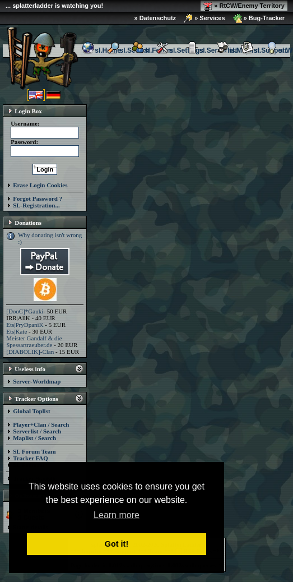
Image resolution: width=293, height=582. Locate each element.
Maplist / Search (34, 438)
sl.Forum (152, 50)
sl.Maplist (238, 50)
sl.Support (263, 50)
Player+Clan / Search (41, 424)
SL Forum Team (34, 451)
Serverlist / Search (37, 431)
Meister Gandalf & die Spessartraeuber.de (34, 341)
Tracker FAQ (30, 458)
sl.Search (128, 50)
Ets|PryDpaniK (24, 324)
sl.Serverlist (211, 50)
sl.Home (101, 50)
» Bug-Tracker (259, 18)
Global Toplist (31, 411)
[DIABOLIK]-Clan (30, 351)
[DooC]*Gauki (24, 311)
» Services (204, 18)
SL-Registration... (36, 205)
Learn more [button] (116, 515)
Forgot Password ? (37, 198)
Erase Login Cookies (40, 185)
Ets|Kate (16, 331)
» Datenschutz (155, 18)
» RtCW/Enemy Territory (244, 6)
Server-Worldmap (37, 381)
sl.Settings (179, 50)
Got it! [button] (116, 543)
